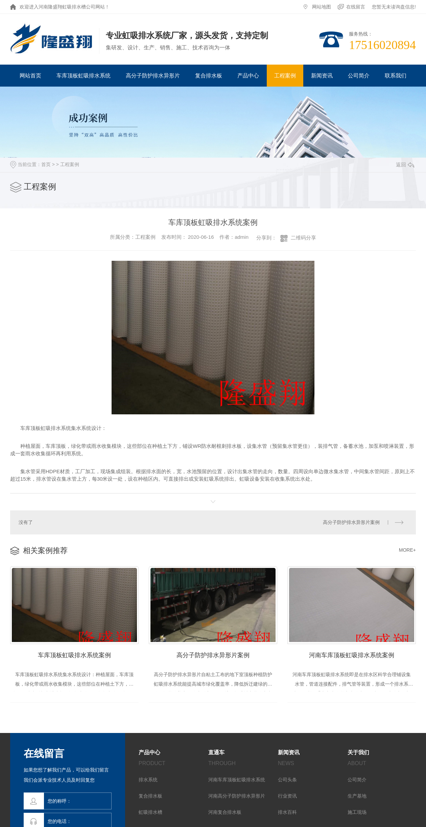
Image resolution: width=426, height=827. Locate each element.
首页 (46, 164)
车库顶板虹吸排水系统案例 (74, 654)
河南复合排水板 (224, 812)
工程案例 (285, 75)
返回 (405, 164)
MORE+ (407, 549)
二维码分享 (303, 237)
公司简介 (359, 75)
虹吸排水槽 (150, 812)
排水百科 (287, 812)
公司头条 (287, 780)
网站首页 (30, 75)
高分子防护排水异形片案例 (351, 522)
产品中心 (248, 75)
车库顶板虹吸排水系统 (83, 75)
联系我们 (395, 75)
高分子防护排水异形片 (153, 75)
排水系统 (148, 780)
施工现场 (357, 812)
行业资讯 (287, 796)
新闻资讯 (322, 75)
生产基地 (357, 796)
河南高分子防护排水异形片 (236, 796)
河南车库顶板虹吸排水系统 (236, 780)
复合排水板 (208, 75)
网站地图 (321, 6)
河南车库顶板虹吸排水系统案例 (351, 654)
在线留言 (355, 6)
